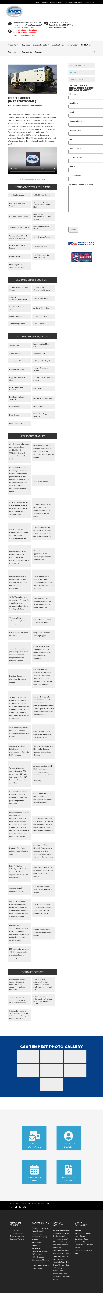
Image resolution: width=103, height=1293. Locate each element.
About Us (12, 52)
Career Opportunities (83, 1233)
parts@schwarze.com (57, 27)
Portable (35, 1240)
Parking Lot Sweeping (40, 1228)
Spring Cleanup (37, 1263)
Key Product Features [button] (32, 436)
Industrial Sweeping (39, 1237)
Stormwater (72, 45)
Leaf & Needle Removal (40, 1266)
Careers (38, 52)
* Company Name (75, 121)
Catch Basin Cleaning (40, 1251)
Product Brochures (17, 1233)
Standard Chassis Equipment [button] (33, 279)
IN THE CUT (86, 45)
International (21, 1203)
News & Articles (81, 1236)
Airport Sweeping (38, 1234)
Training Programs (17, 1236)
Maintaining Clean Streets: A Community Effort (61, 1276)
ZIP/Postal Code (75, 157)
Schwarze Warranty (17, 1239)
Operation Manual (76, 80)
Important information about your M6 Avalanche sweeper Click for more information (25, 32)
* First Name (73, 94)
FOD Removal (37, 1254)
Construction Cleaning (40, 1260)
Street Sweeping (38, 1231)
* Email (71, 112)
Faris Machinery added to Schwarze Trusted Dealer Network (61, 1233)
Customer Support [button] (33, 972)
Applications (58, 45)
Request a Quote (56, 2)
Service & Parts (40, 45)
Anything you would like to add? (81, 184)
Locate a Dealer (42, 2)
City (70, 139)
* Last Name (73, 103)
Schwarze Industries (14, 12)
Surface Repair (37, 1268)
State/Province (74, 148)
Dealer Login (89, 2)
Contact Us (27, 52)
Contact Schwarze (34, 1145)
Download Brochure (77, 65)
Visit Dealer (74, 72)
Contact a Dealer (68, 1145)
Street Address (74, 130)
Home (12, 1203)
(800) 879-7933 (62, 22)
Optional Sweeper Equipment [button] (33, 336)
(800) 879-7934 (68, 25)
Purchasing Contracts (73, 2)
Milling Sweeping (38, 1257)
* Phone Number (74, 175)
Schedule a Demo (34, 1179)
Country (71, 166)
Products (12, 45)
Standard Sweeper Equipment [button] (32, 187)
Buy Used (26, 45)
